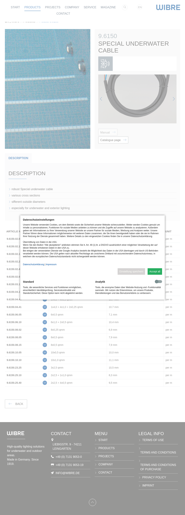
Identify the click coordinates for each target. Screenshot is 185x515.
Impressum (51, 264)
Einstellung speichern (131, 271)
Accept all (154, 271)
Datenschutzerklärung (33, 264)
